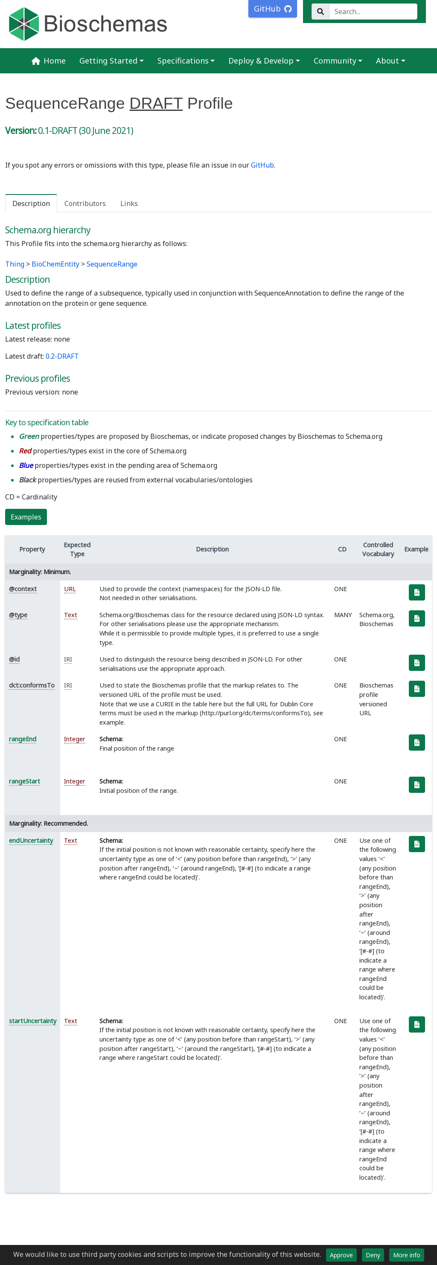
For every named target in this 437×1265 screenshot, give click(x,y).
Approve (341, 1255)
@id (14, 659)
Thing (14, 264)
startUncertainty (32, 1021)
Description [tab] (31, 203)
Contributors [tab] (85, 203)
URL (70, 589)
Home (49, 60)
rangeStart (24, 781)
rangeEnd (22, 739)
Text (70, 615)
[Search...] (373, 11)
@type (18, 615)
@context (23, 589)
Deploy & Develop (261, 60)
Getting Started (108, 60)
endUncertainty (31, 840)
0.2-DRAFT (62, 356)
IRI (68, 659)
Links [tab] (129, 203)
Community (335, 60)
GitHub (262, 165)
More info (406, 1255)
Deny (373, 1255)
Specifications (183, 60)
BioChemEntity (55, 264)
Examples (26, 517)
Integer (74, 739)
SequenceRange (112, 264)
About (387, 60)
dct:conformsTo (32, 685)
